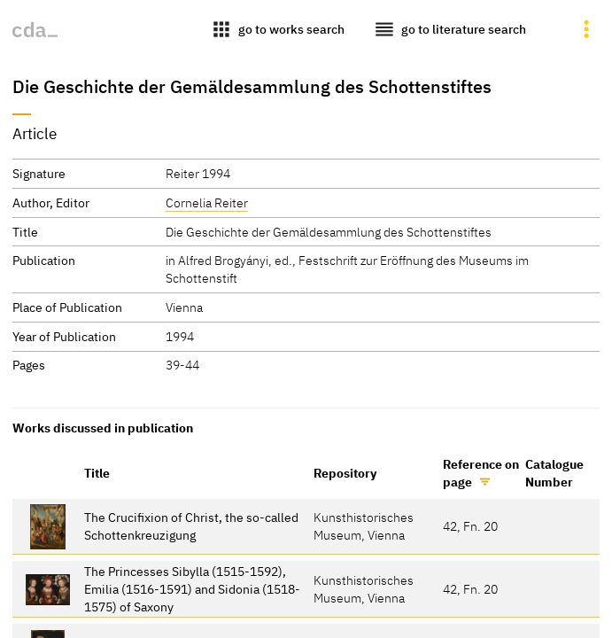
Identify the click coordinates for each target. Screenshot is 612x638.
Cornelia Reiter (207, 202)
